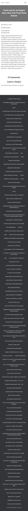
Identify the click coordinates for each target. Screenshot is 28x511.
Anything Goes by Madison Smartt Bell (14, 126)
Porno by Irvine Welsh (20, 355)
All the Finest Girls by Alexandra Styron (14, 115)
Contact (22, 175)
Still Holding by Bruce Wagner (14, 407)
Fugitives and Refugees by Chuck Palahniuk (14, 223)
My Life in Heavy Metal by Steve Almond (14, 305)
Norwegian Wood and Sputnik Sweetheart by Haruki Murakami (14, 310)
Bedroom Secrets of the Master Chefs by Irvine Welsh (14, 149)
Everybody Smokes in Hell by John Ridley (14, 195)
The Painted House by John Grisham (14, 442)
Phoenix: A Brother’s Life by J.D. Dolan (14, 352)
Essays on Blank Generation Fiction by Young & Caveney (14, 187)
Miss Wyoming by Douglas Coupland (14, 291)
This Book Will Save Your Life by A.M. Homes (14, 453)
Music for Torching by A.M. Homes (14, 298)
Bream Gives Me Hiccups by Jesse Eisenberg (14, 164)
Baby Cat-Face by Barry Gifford (14, 140)
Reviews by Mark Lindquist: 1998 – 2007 (14, 380)
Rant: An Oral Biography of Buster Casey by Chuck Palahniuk (14, 365)
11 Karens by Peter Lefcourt (14, 98)
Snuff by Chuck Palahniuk (14, 395)
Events (14, 191)
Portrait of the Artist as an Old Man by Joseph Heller (14, 360)
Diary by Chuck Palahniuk (14, 182)
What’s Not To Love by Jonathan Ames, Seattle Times (14, 485)
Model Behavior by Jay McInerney (14, 294)
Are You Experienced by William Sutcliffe (14, 129)
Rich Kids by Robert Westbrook (14, 388)
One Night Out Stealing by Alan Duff (14, 322)
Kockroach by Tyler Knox (14, 245)
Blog (22, 153)
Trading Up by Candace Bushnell (14, 465)
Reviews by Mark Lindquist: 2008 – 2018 (14, 384)
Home (5, 234)
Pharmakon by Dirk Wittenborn (14, 348)
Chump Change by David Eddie (11, 175)
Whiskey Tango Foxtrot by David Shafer (14, 489)
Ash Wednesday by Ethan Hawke (14, 137)
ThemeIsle (19, 507)
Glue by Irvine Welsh (11, 227)
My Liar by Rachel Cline (14, 302)
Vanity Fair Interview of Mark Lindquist (14, 469)
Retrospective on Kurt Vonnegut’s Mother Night (14, 377)
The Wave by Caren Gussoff (14, 449)
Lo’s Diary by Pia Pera (14, 261)
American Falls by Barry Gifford (14, 118)
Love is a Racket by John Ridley (14, 269)
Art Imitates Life (14, 133)
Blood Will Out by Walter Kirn (11, 156)
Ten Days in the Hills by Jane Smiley (14, 415)
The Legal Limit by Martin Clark (14, 438)
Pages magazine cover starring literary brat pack (14, 336)
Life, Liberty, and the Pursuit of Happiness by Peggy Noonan (14, 254)
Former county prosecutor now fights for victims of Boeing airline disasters (14, 215)
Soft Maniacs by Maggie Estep (14, 399)
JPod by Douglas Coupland (14, 242)
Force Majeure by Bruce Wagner (14, 211)
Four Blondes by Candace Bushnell (14, 220)
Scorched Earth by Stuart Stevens (14, 391)
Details (22, 178)
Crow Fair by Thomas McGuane (11, 178)
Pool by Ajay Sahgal (8, 355)
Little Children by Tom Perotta (16, 258)
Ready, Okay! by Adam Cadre (14, 373)
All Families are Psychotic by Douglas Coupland (14, 111)
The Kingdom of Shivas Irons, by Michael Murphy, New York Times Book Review (14, 434)
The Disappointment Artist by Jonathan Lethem (14, 422)
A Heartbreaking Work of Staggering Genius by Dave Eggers (14, 103)
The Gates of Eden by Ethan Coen (14, 429)
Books (22, 156)
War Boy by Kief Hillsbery (14, 476)
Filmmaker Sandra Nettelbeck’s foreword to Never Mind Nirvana (14, 207)
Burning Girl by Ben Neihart (14, 167)
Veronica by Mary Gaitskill (14, 473)
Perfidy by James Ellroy (14, 344)
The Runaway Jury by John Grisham (14, 446)
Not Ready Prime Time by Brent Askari (14, 314)
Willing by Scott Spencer (14, 496)
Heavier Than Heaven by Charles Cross (14, 231)
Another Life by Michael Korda (14, 122)
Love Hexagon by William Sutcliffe (14, 265)
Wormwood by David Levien (14, 500)
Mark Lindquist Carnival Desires (14, 280)
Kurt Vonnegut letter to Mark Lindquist (14, 249)
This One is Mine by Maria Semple (14, 457)
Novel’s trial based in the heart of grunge (14, 318)
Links (5, 258)
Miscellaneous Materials (14, 287)
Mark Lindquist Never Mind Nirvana (14, 283)
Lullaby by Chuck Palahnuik (14, 272)
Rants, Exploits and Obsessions (14, 369)
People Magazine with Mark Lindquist (14, 341)
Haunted (20, 227)
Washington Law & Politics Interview (14, 480)
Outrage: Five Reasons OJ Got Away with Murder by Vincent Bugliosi (14, 326)
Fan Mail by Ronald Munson (14, 202)
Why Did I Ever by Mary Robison (14, 493)
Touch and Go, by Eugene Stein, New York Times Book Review (14, 461)
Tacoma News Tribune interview (14, 411)
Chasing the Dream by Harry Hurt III (14, 171)
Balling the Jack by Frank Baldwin (14, 144)
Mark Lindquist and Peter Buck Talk (14, 276)
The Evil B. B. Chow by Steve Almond (14, 426)
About (14, 107)
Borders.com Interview (14, 160)
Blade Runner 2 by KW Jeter (11, 153)
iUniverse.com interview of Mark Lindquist (14, 238)
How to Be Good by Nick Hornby (16, 234)
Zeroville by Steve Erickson (14, 504)
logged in (10, 85)
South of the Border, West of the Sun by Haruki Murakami (14, 403)
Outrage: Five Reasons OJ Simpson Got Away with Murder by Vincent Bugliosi (14, 331)
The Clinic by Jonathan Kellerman (14, 418)
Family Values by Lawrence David (14, 198)
